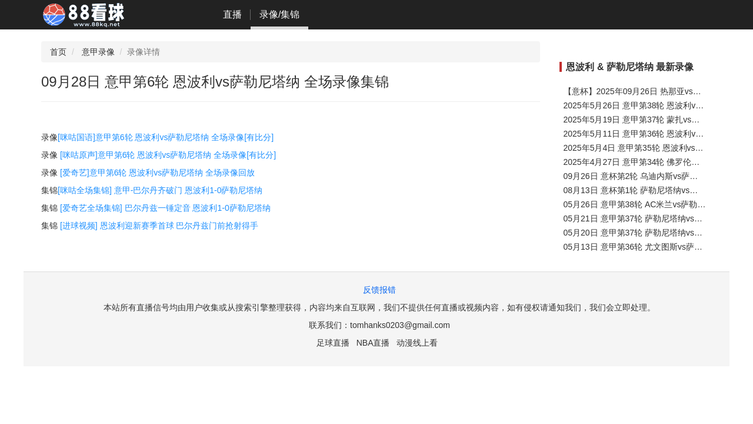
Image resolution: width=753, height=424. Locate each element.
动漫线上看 (417, 342)
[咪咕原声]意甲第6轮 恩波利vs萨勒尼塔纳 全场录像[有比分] (168, 155)
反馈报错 (379, 289)
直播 (232, 14)
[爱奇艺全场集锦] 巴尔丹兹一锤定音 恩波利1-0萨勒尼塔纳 (165, 208)
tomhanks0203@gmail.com (400, 325)
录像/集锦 (279, 14)
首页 (58, 52)
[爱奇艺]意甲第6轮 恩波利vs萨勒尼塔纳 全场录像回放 (157, 172)
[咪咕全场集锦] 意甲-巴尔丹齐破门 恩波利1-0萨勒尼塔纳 (160, 190)
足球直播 (332, 342)
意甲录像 (98, 52)
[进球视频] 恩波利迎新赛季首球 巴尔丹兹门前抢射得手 (159, 225)
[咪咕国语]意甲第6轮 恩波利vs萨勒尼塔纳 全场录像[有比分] (166, 137)
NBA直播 (373, 342)
